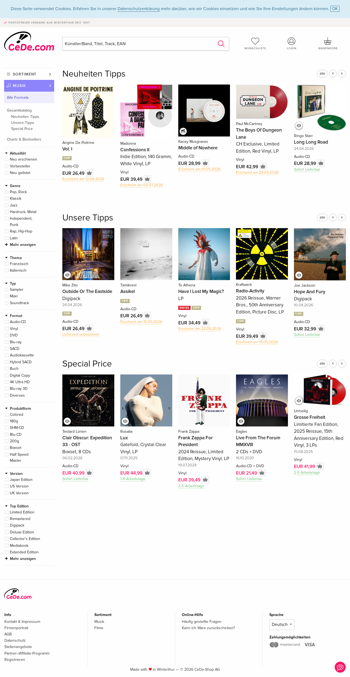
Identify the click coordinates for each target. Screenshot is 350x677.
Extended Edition (24, 552)
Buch (14, 368)
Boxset (15, 447)
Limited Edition (22, 512)
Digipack (17, 525)
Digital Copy (20, 375)
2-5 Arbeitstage (191, 486)
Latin (14, 238)
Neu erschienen (23, 159)
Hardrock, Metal (23, 212)
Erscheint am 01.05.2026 (199, 169)
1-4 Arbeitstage (132, 478)
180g (14, 421)
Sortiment (24, 74)
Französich (19, 263)
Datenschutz (15, 640)
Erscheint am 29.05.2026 (257, 172)
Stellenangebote (18, 646)
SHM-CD (17, 427)
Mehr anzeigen (23, 244)
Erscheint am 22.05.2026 (199, 328)
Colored (16, 414)
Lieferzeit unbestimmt (80, 334)
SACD (14, 348)
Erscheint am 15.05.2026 (141, 321)
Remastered (20, 518)
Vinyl (14, 328)
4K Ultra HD (20, 382)
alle (322, 73)
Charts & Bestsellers (24, 139)
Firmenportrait (16, 628)
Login (292, 43)
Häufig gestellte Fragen (201, 621)
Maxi (14, 296)
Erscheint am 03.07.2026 (141, 185)
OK (335, 8)
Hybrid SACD (21, 362)
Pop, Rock (18, 192)
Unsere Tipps (22, 122)
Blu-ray (16, 342)
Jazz (14, 205)
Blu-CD (16, 434)
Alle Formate (18, 97)
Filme (98, 628)
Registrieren (14, 659)
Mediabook (19, 545)
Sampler (17, 289)
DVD (14, 335)
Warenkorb (328, 43)
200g (14, 441)
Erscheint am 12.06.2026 (83, 179)
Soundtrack (19, 303)
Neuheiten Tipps (25, 116)
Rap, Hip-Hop (21, 231)
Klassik (15, 198)
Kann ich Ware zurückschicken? (208, 628)
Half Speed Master (19, 457)
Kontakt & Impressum (22, 621)
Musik (19, 85)
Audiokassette (22, 355)
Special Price (22, 128)
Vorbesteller (20, 166)
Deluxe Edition (22, 532)
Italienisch (18, 270)
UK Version (19, 493)
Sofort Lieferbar (307, 169)
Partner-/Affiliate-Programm (26, 653)
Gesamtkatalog (19, 110)
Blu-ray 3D (19, 388)
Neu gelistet (20, 172)
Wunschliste (255, 43)
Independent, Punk (21, 221)
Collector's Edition (25, 538)
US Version (19, 486)
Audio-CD (18, 321)
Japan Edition (21, 479)
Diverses (17, 395)
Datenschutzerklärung (139, 8)
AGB (8, 634)
